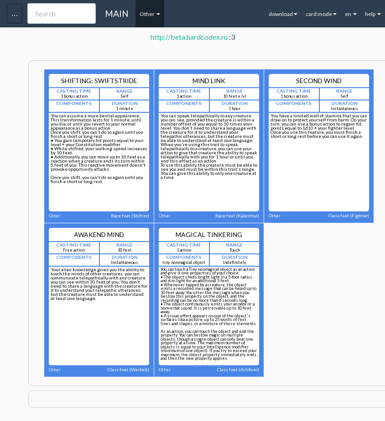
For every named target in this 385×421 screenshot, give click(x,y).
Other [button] (150, 14)
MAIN (117, 13)
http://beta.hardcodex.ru (189, 36)
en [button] (351, 14)
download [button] (283, 14)
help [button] (373, 14)
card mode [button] (321, 14)
